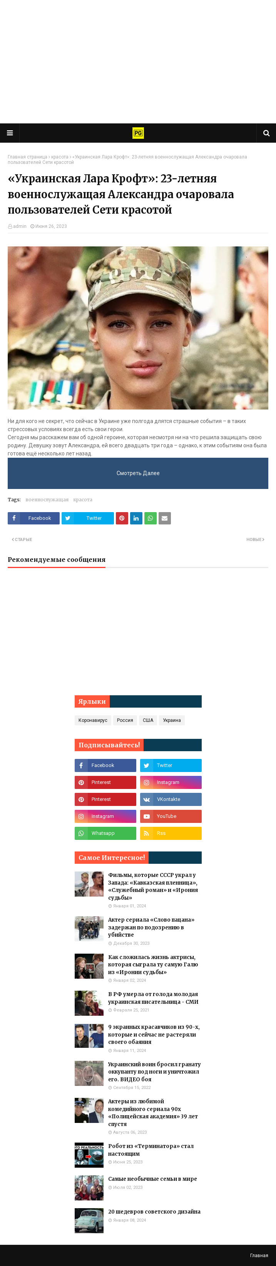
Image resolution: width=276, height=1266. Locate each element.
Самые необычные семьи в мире (152, 1179)
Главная (259, 1255)
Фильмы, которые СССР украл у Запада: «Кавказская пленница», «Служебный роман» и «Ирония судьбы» (153, 886)
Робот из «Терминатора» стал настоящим (151, 1150)
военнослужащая (47, 499)
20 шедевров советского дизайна (154, 1212)
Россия (125, 720)
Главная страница (27, 157)
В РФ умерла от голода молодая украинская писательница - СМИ (153, 998)
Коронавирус (93, 720)
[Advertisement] (138, 62)
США (148, 720)
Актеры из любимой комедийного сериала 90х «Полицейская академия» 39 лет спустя (153, 1113)
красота (60, 157)
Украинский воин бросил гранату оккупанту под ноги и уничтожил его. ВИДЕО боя (154, 1072)
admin (20, 226)
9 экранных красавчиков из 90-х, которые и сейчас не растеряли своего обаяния (154, 1034)
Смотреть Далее (138, 473)
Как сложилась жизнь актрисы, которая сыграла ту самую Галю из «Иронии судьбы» (153, 965)
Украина (172, 720)
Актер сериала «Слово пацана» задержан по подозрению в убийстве (151, 927)
